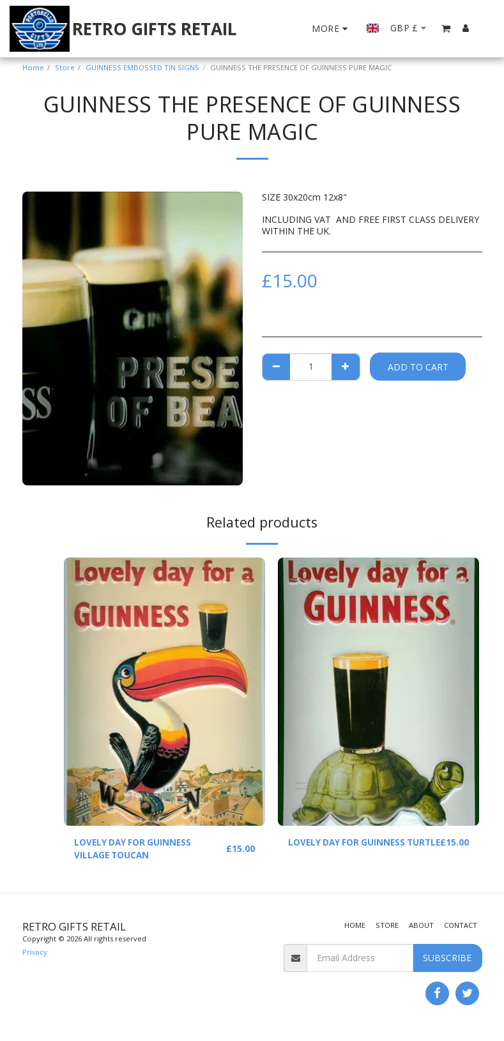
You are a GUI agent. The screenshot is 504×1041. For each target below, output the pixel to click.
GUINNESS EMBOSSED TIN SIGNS (142, 67)
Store (65, 67)
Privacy (34, 953)
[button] (446, 28)
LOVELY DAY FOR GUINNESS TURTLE (348, 849)
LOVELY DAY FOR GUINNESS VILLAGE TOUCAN (134, 849)
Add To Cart (418, 367)
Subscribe (447, 959)
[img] (164, 692)
